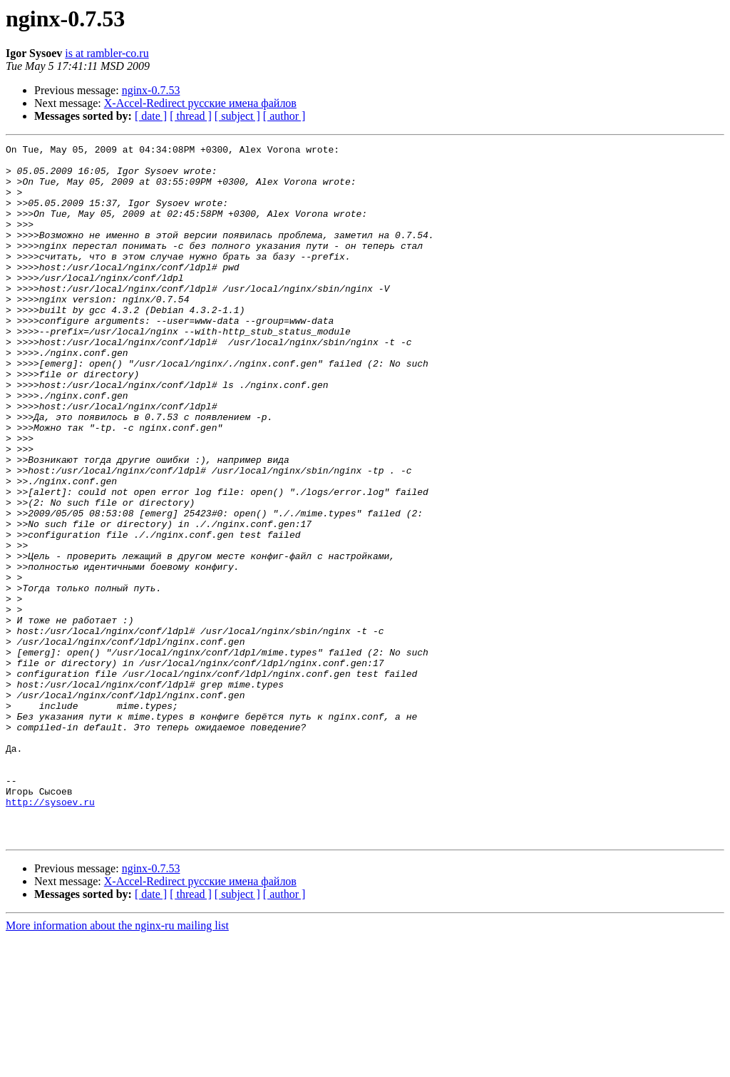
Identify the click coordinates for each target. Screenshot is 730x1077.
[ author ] (284, 116)
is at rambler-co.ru (106, 53)
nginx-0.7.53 (151, 90)
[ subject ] (237, 116)
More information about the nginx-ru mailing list (117, 1064)
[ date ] (151, 116)
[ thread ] (191, 116)
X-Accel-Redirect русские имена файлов (200, 103)
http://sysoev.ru (50, 934)
